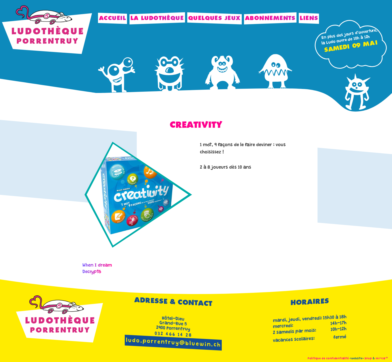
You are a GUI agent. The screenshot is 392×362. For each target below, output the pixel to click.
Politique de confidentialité (328, 359)
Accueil (112, 18)
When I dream (97, 266)
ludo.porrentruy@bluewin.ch (173, 343)
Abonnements (270, 18)
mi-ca (382, 359)
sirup (368, 359)
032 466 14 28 (173, 335)
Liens (309, 18)
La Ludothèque (157, 18)
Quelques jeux (214, 18)
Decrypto (92, 272)
